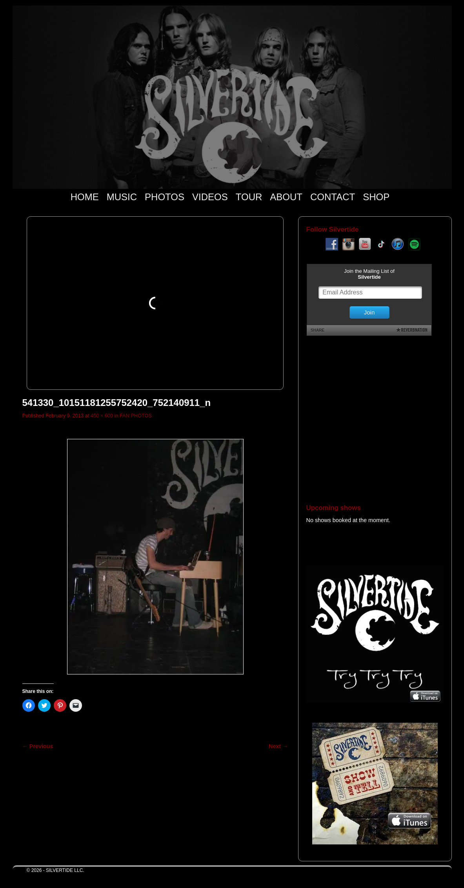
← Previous (37, 746)
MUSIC (122, 197)
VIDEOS (210, 197)
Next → (278, 746)
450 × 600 (102, 415)
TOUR (249, 197)
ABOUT (286, 197)
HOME (85, 197)
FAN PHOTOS (136, 415)
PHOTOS (164, 197)
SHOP (376, 197)
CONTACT (332, 197)
